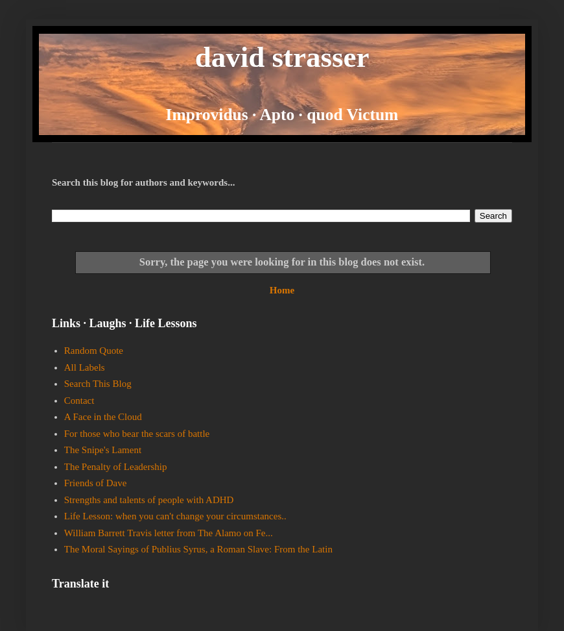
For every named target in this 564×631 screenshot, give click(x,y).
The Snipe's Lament (102, 450)
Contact (79, 400)
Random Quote (93, 350)
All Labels (84, 367)
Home (282, 290)
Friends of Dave (95, 483)
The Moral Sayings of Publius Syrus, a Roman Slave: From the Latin (198, 549)
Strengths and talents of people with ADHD (149, 500)
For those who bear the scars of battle (137, 433)
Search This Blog (98, 383)
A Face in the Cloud (103, 417)
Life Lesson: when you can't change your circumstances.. (175, 516)
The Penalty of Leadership (115, 467)
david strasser (282, 57)
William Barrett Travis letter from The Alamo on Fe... (168, 533)
